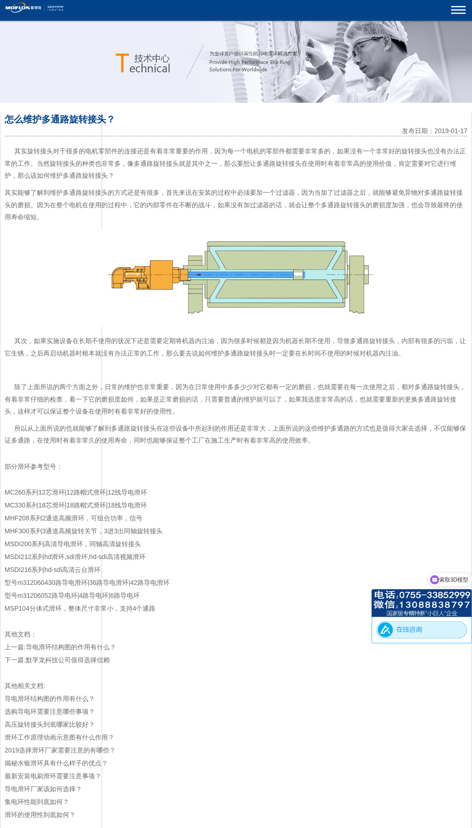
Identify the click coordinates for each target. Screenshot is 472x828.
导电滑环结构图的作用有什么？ (71, 647)
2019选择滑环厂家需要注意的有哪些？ (60, 750)
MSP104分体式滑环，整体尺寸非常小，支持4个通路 (80, 608)
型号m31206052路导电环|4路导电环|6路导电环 (72, 595)
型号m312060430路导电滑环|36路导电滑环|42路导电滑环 (87, 582)
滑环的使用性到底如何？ (40, 814)
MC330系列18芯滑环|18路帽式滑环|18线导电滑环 (76, 505)
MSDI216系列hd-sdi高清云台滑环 (53, 569)
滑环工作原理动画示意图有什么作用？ (59, 737)
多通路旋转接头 (156, 163)
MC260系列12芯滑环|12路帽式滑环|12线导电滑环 (76, 492)
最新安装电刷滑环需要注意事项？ (53, 776)
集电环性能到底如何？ (37, 801)
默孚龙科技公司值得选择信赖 (68, 660)
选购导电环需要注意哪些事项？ (50, 711)
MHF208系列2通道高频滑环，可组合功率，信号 (73, 518)
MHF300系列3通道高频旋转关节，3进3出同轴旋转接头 (84, 531)
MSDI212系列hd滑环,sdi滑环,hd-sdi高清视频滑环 (75, 556)
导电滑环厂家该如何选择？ (43, 789)
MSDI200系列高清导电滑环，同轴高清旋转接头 (73, 544)
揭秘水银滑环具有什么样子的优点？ (56, 763)
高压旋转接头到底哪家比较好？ (50, 724)
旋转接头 (40, 151)
